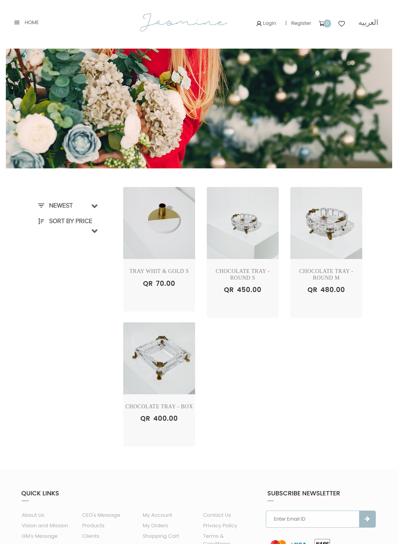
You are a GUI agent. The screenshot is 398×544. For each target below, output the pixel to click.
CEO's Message (101, 515)
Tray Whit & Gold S (159, 271)
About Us (33, 515)
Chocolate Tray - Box (159, 406)
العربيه (368, 22)
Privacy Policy (220, 525)
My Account (157, 515)
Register (301, 23)
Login (266, 23)
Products (93, 525)
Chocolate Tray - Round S (243, 274)
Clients (90, 536)
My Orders (155, 525)
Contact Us (217, 515)
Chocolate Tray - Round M (326, 274)
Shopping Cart (161, 536)
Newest (55, 206)
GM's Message (40, 536)
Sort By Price (65, 221)
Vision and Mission (45, 525)
